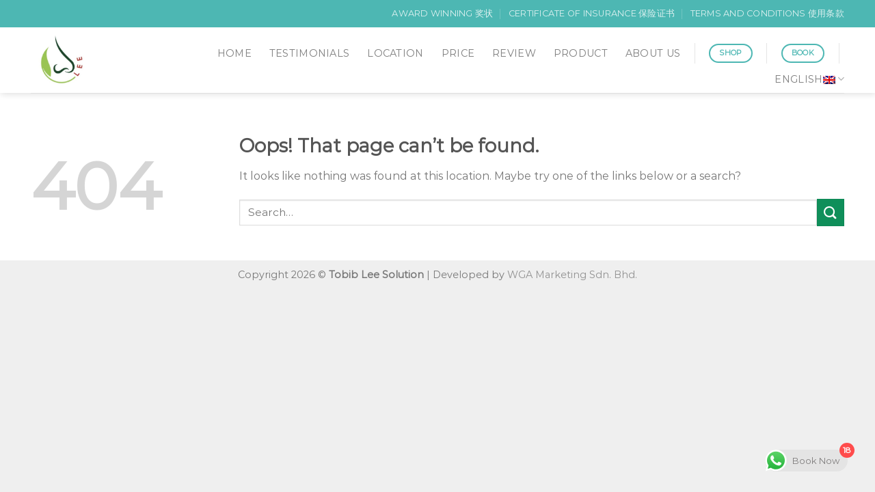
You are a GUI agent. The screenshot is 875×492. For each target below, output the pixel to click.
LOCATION (395, 53)
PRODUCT (581, 53)
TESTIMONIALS (309, 53)
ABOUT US (652, 53)
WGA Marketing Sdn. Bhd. (572, 275)
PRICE (458, 53)
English (809, 78)
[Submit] (830, 212)
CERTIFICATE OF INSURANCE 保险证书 (592, 13)
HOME (234, 53)
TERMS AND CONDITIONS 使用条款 (767, 13)
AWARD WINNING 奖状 (442, 13)
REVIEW (514, 53)
